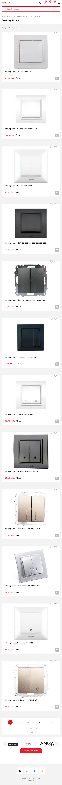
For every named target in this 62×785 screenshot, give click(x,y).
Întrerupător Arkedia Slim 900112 (18, 186)
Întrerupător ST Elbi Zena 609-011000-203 (22, 586)
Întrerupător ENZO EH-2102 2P (18, 71)
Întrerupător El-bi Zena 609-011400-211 (21, 700)
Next (57, 744)
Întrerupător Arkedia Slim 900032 (19, 643)
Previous (5, 744)
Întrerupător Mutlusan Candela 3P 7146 (21, 357)
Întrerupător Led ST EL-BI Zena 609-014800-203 (25, 243)
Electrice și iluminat (22, 16)
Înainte (31, 732)
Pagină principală (7, 16)
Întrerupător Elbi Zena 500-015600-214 (21, 129)
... (31, 728)
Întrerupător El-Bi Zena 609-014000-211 (21, 471)
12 (37, 728)
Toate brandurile (31, 751)
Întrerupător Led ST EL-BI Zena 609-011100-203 (25, 300)
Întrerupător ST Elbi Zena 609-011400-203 (22, 528)
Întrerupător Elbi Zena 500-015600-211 (20, 414)
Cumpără (57, 78)
